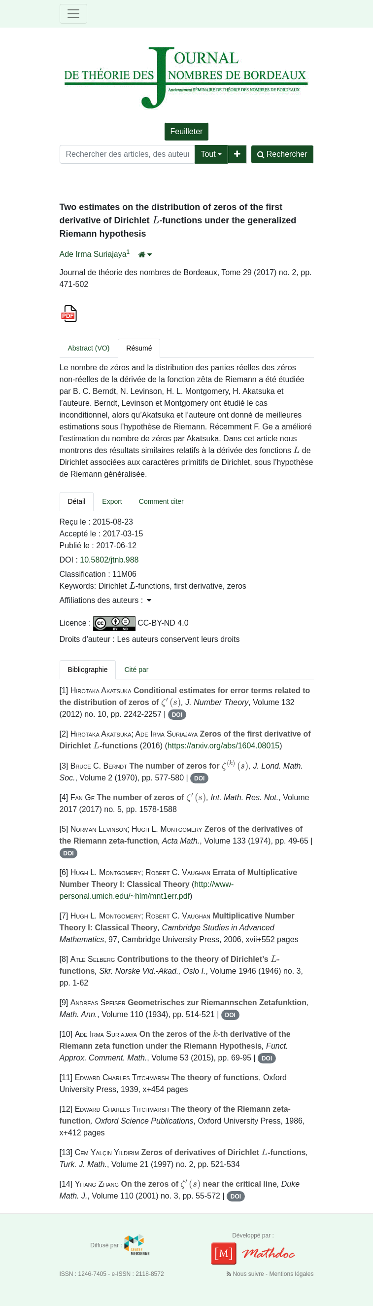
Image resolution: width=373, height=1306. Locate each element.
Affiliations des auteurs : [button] (105, 600)
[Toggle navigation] (73, 14)
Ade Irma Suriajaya (93, 254)
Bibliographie (88, 669)
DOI (177, 714)
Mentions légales (291, 1274)
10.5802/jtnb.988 (109, 560)
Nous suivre (246, 1274)
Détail (77, 501)
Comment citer (161, 501)
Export (112, 501)
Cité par (136, 669)
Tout (208, 154)
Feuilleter (186, 131)
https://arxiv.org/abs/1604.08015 (223, 745)
